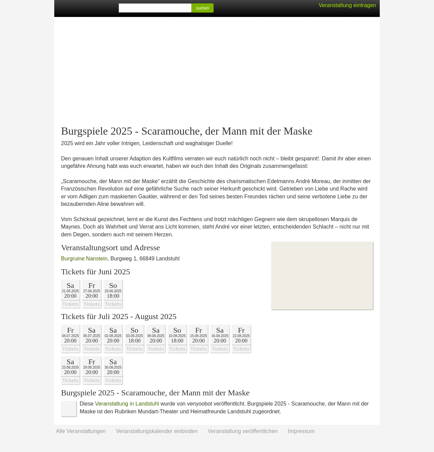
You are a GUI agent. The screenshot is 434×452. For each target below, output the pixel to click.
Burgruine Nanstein (84, 258)
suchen (202, 8)
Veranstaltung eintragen (347, 5)
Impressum (301, 431)
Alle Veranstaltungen (81, 431)
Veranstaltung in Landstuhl (127, 404)
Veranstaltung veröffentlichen (243, 431)
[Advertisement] (217, 71)
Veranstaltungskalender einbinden (157, 431)
